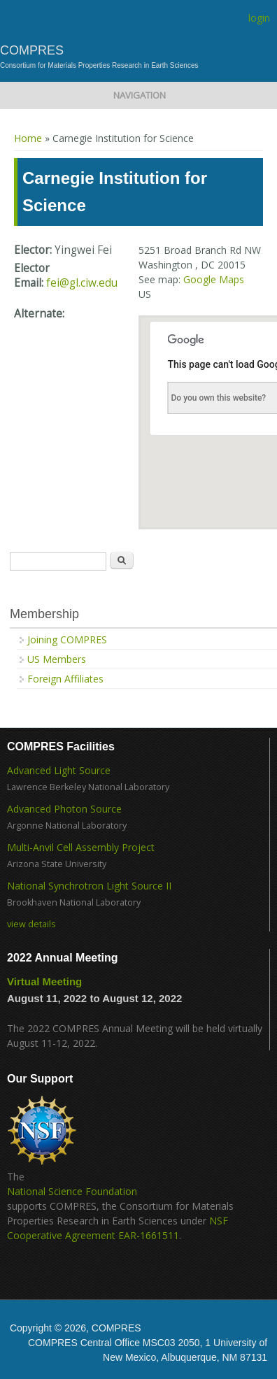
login (259, 17)
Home (28, 138)
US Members (56, 659)
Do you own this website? (219, 398)
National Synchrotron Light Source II (89, 885)
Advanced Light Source (59, 770)
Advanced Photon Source (64, 808)
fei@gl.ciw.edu (82, 283)
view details (31, 924)
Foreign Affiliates (65, 678)
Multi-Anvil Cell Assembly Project (81, 847)
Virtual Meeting (44, 981)
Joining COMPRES (67, 639)
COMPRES (32, 50)
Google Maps (213, 279)
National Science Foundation (72, 1191)
